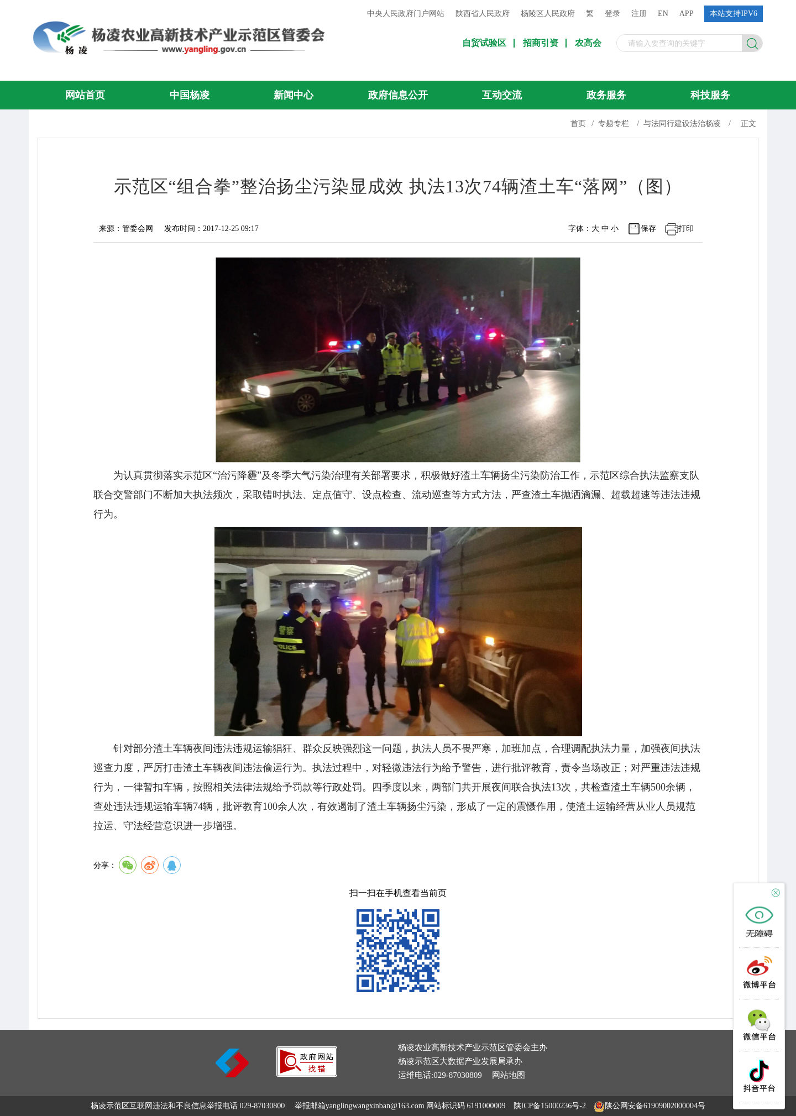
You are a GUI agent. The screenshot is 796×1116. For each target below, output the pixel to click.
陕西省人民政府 (482, 13)
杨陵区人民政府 (548, 13)
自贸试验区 (484, 43)
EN (663, 13)
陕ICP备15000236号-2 (550, 1106)
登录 (612, 13)
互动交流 (502, 95)
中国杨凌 (190, 95)
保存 (648, 228)
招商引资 (540, 43)
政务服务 (606, 95)
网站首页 (85, 95)
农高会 (588, 43)
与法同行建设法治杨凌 (682, 123)
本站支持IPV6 (733, 13)
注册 (639, 13)
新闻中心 (293, 95)
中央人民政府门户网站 (405, 13)
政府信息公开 (398, 95)
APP (686, 13)
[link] (306, 1073)
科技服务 (710, 95)
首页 (578, 123)
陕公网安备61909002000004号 (655, 1106)
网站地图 (508, 1075)
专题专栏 (613, 123)
